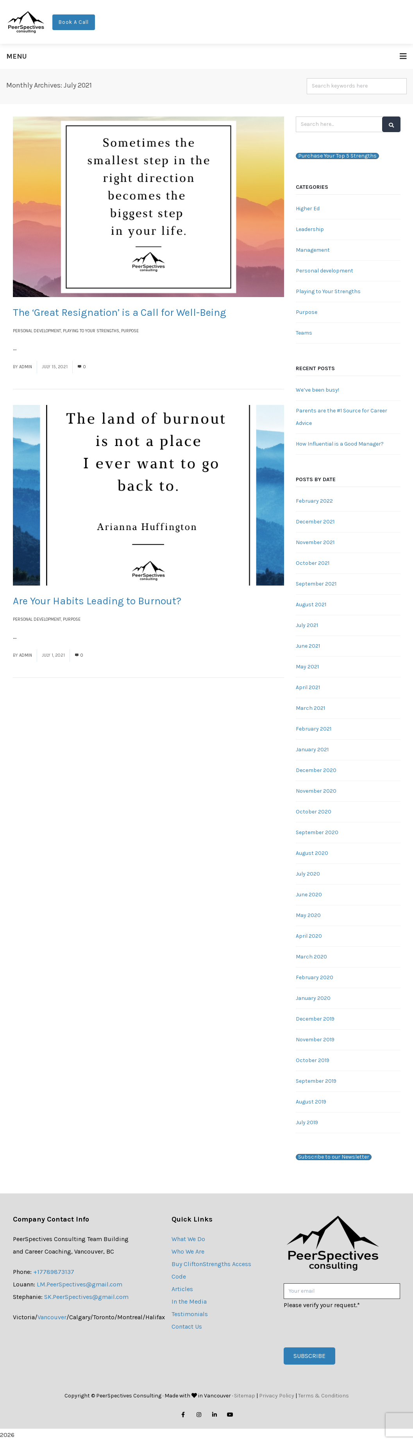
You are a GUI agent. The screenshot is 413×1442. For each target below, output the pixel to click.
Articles (182, 1289)
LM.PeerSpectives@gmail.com (79, 1284)
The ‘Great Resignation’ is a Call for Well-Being (119, 313)
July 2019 (307, 1123)
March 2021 (310, 708)
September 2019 (316, 1081)
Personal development (37, 331)
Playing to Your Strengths (91, 331)
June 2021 (308, 646)
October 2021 (312, 563)
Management (313, 250)
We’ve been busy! (317, 390)
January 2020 (313, 998)
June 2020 (309, 895)
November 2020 (316, 791)
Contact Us (187, 1327)
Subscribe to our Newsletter (333, 1157)
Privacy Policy (276, 1396)
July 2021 (307, 625)
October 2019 (312, 1060)
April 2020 (309, 936)
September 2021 (316, 584)
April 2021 (308, 687)
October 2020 (313, 812)
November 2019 (315, 1040)
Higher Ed (308, 209)
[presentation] (343, 1327)
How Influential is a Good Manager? (340, 444)
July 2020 (308, 874)
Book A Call (74, 22)
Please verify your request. (322, 1305)
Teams (304, 333)
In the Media (189, 1302)
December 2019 (315, 1019)
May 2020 (308, 915)
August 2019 (311, 1102)
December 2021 (315, 522)
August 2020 (312, 853)
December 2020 (316, 770)
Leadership (310, 229)
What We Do (188, 1239)
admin (25, 367)
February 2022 (314, 501)
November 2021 (315, 542)
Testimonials (190, 1314)
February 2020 (314, 977)
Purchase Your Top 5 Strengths (337, 156)
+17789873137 (53, 1272)
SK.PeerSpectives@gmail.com (86, 1297)
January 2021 (312, 750)
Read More (33, 348)
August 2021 (311, 605)
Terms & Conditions (323, 1396)
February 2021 (313, 729)
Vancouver (52, 1317)
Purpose (130, 331)
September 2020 (317, 832)
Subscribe (309, 1356)
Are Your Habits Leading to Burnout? (97, 602)
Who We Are (188, 1252)
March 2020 (311, 957)
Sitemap (244, 1396)
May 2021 (307, 667)
